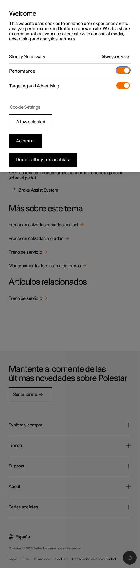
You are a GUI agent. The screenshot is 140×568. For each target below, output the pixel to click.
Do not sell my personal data (43, 159)
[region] (70, 86)
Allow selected (30, 122)
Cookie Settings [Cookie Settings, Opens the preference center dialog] (25, 107)
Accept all (26, 141)
